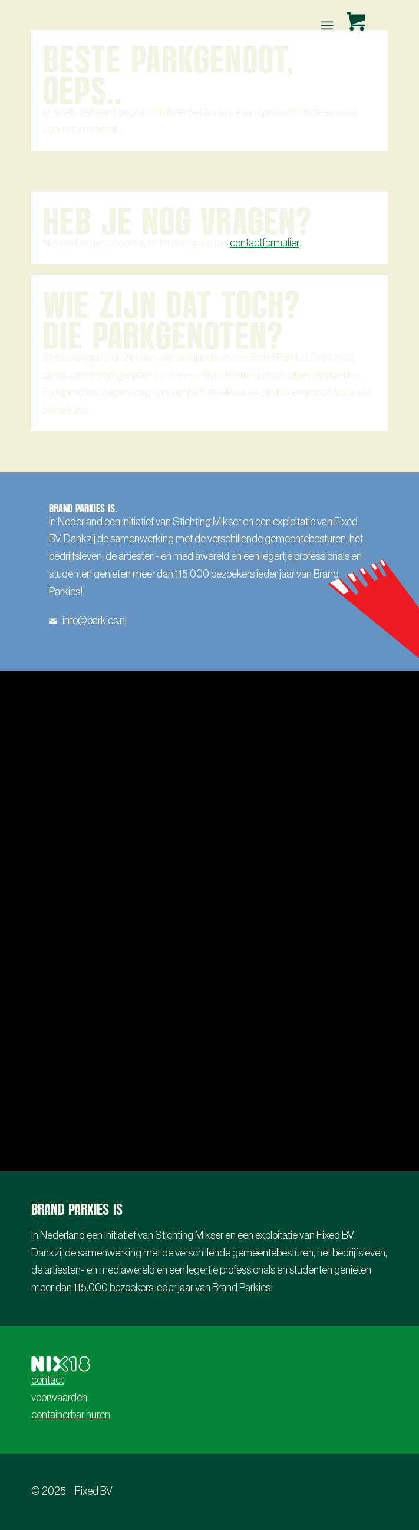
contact (47, 1380)
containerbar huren (70, 1414)
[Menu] (326, 25)
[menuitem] (328, 25)
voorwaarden (59, 1397)
